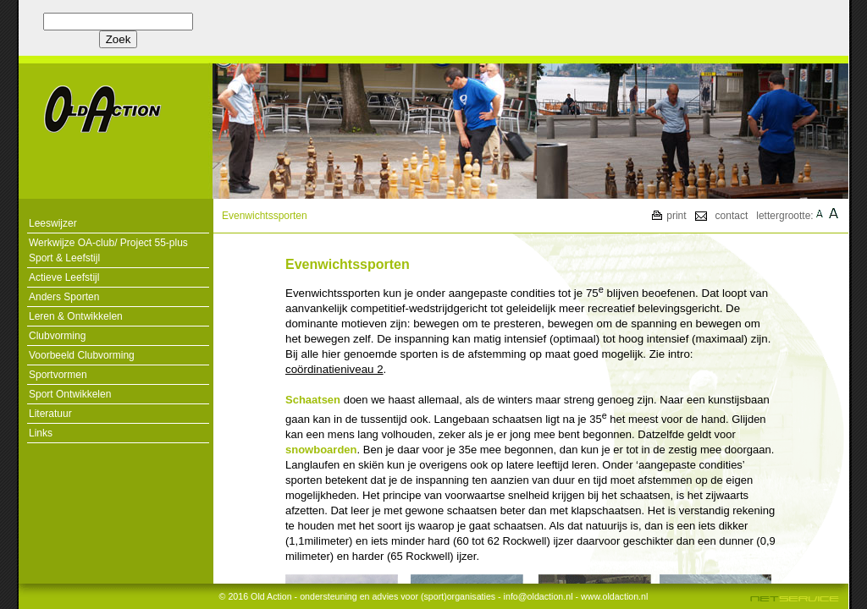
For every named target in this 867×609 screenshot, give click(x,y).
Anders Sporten (64, 297)
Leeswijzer (53, 223)
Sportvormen (58, 375)
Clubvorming (57, 336)
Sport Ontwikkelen (70, 394)
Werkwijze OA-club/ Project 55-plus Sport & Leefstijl (108, 250)
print (676, 216)
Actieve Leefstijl (64, 277)
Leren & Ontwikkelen (76, 316)
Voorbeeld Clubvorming (82, 355)
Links (40, 433)
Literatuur (50, 414)
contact (731, 216)
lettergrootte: (784, 216)
